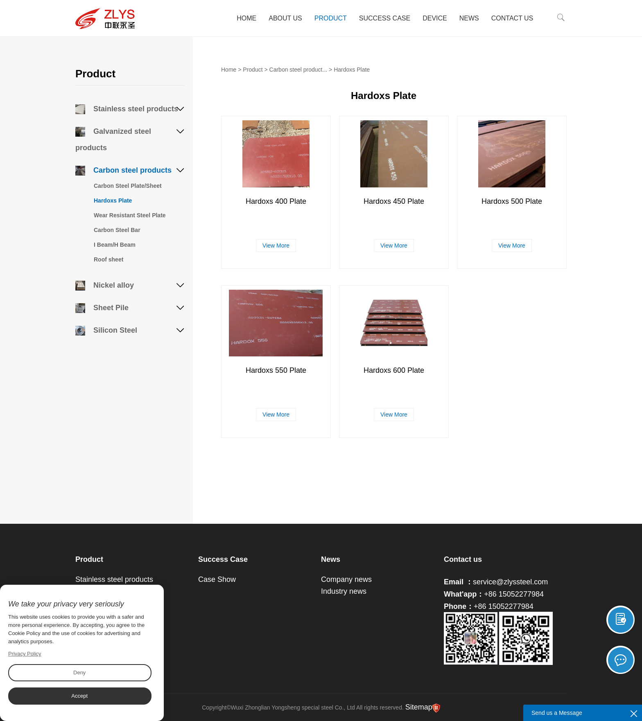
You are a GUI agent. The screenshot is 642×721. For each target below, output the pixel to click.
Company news (346, 579)
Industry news (343, 591)
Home (247, 18)
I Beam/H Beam (115, 244)
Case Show (217, 579)
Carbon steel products (123, 170)
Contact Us (513, 18)
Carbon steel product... (298, 69)
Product (331, 18)
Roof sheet (108, 259)
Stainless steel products (126, 109)
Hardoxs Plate (113, 200)
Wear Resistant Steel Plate (130, 215)
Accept (79, 696)
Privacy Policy (24, 654)
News (469, 18)
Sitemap (418, 707)
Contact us (463, 559)
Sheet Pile (102, 308)
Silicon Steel (106, 330)
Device (435, 18)
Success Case (385, 18)
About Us (286, 18)
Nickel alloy (104, 285)
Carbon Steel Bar (117, 230)
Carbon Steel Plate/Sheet (128, 186)
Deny (79, 672)
